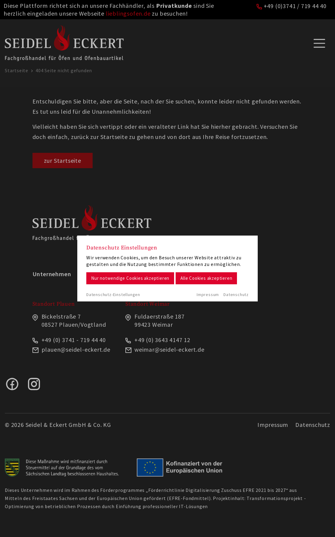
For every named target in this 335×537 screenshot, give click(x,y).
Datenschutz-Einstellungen (113, 294)
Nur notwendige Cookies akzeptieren (130, 278)
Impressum (208, 294)
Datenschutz (236, 294)
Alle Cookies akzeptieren (206, 278)
